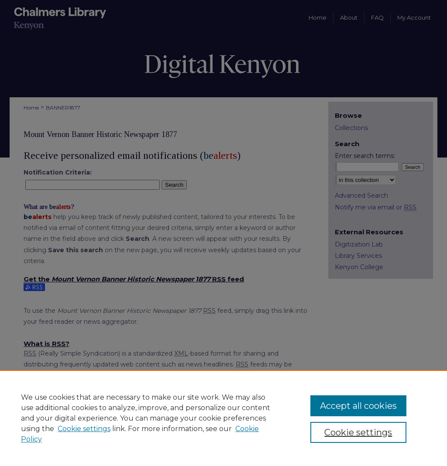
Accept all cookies (358, 406)
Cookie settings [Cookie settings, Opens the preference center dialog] (358, 432)
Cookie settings (84, 429)
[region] (223, 418)
